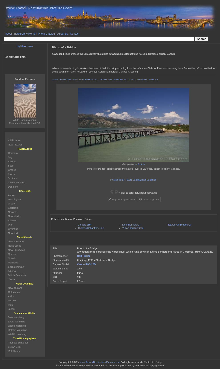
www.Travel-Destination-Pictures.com (100, 362)
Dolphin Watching (17, 330)
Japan (11, 309)
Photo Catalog (46, 33)
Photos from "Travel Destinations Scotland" (133, 180)
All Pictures (14, 140)
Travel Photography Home (20, 33)
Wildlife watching (17, 334)
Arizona (12, 220)
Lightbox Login (25, 46)
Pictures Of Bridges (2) (179, 224)
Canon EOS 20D (86, 264)
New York (13, 233)
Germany (13, 153)
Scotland (13, 178)
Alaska (11, 195)
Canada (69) (84, 224)
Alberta (12, 271)
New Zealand (15, 288)
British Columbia (17, 275)
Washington (14, 199)
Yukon (11, 279)
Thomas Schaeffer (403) (91, 228)
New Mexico (14, 216)
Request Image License (121, 199)
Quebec (12, 254)
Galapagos (14, 292)
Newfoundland (16, 241)
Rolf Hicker (141, 164)
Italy (10, 157)
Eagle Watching (16, 321)
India (10, 304)
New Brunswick (16, 250)
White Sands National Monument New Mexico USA (24, 120)
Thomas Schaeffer (18, 342)
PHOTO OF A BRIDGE (147, 80)
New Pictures (15, 144)
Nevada (12, 212)
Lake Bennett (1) (131, 224)
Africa (11, 296)
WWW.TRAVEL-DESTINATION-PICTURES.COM (74, 80)
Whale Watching (17, 325)
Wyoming (13, 229)
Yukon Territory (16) (133, 228)
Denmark (13, 186)
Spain (11, 165)
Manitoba (13, 262)
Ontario (12, 258)
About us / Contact (68, 33)
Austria (12, 161)
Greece (12, 170)
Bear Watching (16, 317)
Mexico (12, 300)
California (13, 207)
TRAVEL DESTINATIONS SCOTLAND (117, 80)
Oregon (12, 203)
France (12, 174)
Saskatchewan (16, 266)
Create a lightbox (149, 199)
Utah (10, 224)
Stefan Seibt (14, 346)
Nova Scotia (14, 245)
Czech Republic (16, 182)
